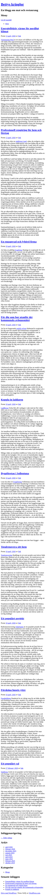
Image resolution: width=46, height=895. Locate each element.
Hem (7, 24)
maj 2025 (8, 855)
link (19, 36)
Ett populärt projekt (12, 618)
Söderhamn (19, 627)
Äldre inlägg (6, 838)
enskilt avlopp (21, 328)
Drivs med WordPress (8, 893)
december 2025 (10, 851)
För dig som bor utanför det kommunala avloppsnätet (17, 319)
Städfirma (4, 772)
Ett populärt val (10, 763)
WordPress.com (34, 893)
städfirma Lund (21, 141)
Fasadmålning (6, 698)
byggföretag (17, 482)
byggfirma (18, 250)
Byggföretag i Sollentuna (15, 473)
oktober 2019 (10, 863)
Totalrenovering (6, 555)
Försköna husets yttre (13, 690)
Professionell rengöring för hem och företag (20, 883)
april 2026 (9, 847)
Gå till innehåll (6, 20)
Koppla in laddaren (12, 399)
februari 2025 (10, 861)
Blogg (7, 872)
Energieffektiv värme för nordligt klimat (19, 881)
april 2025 (9, 857)
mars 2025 (9, 859)
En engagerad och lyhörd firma (19, 241)
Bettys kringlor (12, 4)
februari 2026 (10, 849)
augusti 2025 (9, 853)
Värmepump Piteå (7, 40)
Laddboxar (5, 408)
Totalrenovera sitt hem (14, 546)
